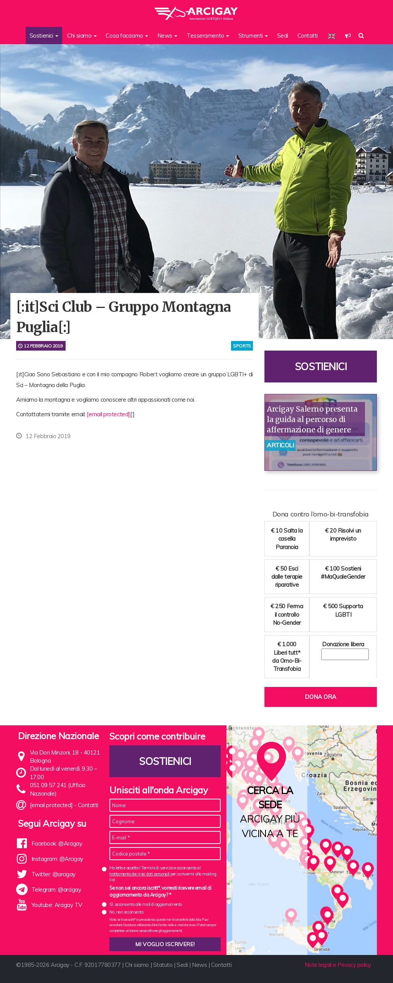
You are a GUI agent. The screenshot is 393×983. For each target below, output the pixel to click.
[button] (348, 35)
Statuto (163, 964)
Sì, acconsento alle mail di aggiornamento (145, 904)
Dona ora (320, 696)
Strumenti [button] (253, 35)
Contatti (307, 35)
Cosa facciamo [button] (127, 35)
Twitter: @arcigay (53, 874)
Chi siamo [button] (82, 35)
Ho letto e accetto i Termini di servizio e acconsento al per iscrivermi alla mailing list (162, 873)
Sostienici (321, 366)
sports (242, 346)
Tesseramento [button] (208, 35)
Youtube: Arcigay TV (56, 905)
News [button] (167, 35)
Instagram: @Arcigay (57, 858)
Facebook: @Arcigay (57, 843)
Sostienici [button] (44, 35)
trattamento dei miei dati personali (139, 874)
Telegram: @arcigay (56, 889)
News (199, 964)
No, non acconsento (126, 912)
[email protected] (108, 414)
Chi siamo (137, 964)
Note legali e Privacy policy (338, 964)
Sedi (282, 35)
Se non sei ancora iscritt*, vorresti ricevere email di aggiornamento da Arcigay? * (160, 891)
